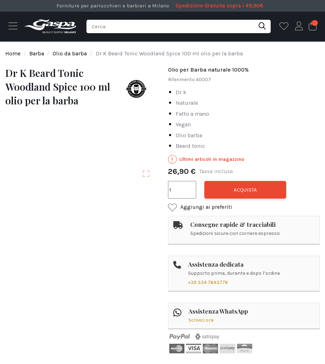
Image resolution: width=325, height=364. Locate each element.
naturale (187, 102)
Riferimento (181, 80)
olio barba (189, 135)
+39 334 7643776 (208, 282)
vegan (183, 124)
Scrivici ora (200, 320)
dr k (181, 92)
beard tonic (190, 145)
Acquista (245, 190)
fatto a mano (192, 113)
